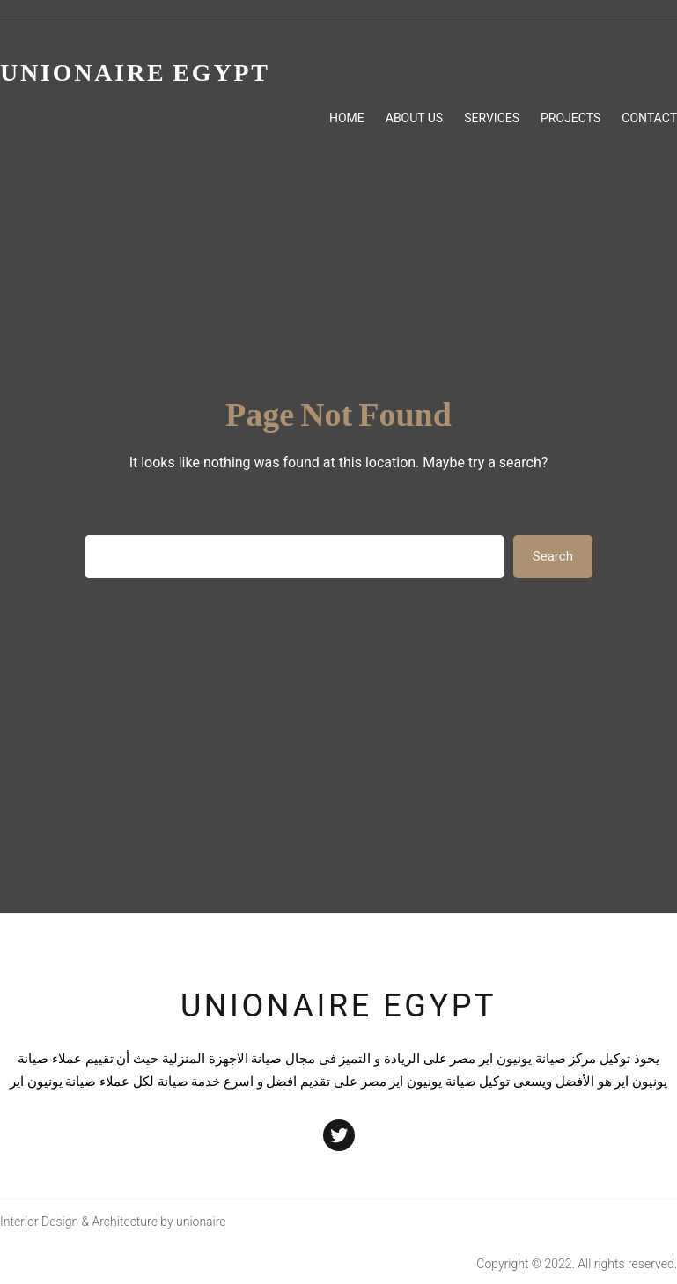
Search (553, 556)
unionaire (201, 1221)
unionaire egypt (338, 1005)
